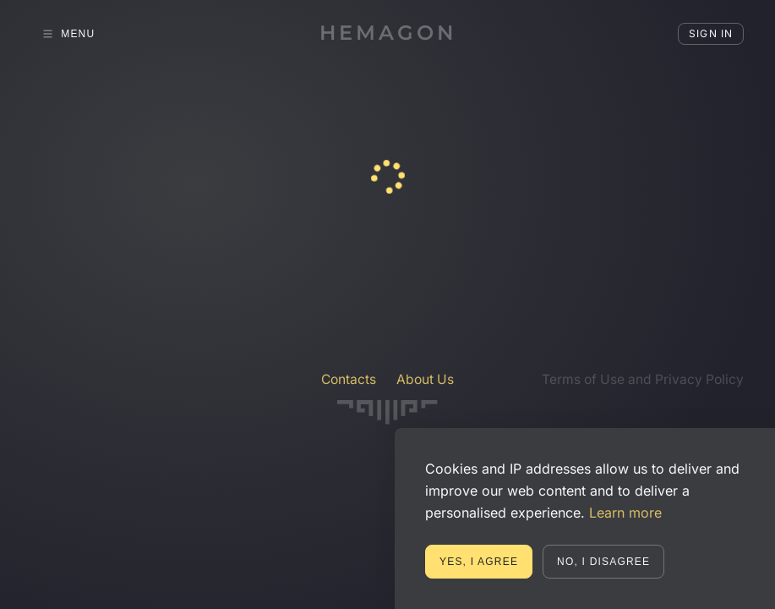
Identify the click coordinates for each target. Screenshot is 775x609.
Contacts (348, 379)
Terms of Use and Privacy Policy (643, 379)
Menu (68, 34)
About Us (425, 379)
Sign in (711, 33)
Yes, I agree (478, 562)
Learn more (625, 512)
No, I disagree (603, 562)
